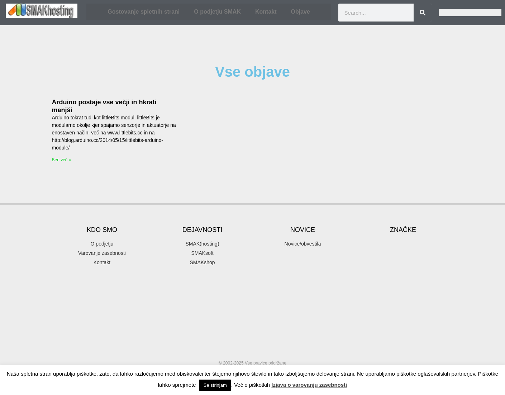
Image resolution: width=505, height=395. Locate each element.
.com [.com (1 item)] (360, 218)
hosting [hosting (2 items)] (366, 290)
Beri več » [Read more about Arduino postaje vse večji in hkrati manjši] (61, 159)
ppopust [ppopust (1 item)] (362, 327)
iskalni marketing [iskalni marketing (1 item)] (398, 291)
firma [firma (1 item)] (384, 260)
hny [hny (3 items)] (427, 280)
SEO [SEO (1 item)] (371, 342)
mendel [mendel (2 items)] (430, 290)
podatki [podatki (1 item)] (397, 316)
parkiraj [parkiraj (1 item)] (377, 316)
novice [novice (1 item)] (394, 299)
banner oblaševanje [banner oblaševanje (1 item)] (372, 239)
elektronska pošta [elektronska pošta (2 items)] (379, 247)
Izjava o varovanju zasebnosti (309, 385)
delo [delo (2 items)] (403, 239)
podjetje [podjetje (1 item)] (417, 316)
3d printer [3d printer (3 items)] (419, 217)
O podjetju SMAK (217, 12)
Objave (300, 12)
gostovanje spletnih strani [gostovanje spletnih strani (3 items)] (397, 270)
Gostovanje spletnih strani (144, 12)
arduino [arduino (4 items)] (433, 228)
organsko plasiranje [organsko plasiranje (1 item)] (426, 308)
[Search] (423, 13)
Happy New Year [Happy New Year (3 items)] (384, 280)
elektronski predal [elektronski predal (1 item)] (425, 248)
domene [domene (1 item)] (424, 239)
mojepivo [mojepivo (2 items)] (368, 299)
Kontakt (266, 12)
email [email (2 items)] (364, 259)
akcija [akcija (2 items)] (400, 230)
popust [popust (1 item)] (437, 316)
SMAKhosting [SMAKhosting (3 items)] (385, 355)
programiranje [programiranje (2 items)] (395, 327)
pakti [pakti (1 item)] (360, 316)
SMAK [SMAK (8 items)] (402, 340)
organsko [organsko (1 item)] (394, 308)
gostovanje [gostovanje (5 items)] (420, 258)
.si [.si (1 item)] (373, 218)
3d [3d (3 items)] (388, 217)
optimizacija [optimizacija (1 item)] (417, 299)
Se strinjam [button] (215, 385)
